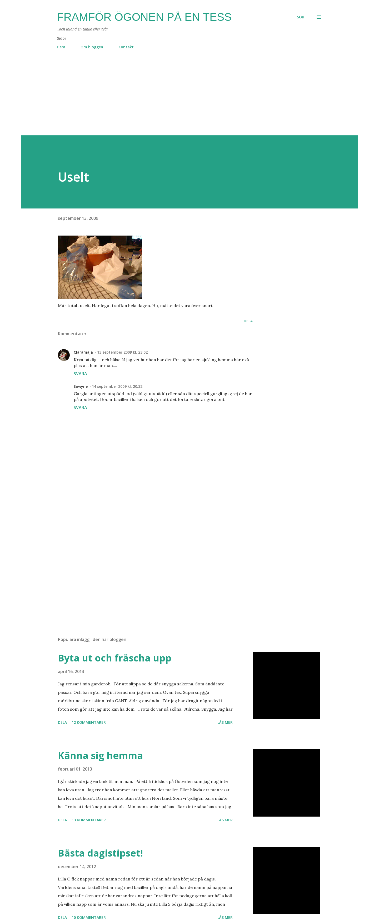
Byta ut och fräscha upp (114, 657)
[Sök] (300, 17)
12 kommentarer (89, 722)
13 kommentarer (89, 819)
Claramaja (83, 352)
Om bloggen (92, 46)
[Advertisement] (179, 98)
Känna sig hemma (100, 755)
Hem (61, 46)
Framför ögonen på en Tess (144, 17)
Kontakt (126, 46)
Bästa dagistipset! (100, 853)
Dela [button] (248, 320)
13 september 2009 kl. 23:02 (122, 352)
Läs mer (225, 722)
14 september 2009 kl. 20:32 (117, 386)
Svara (80, 373)
